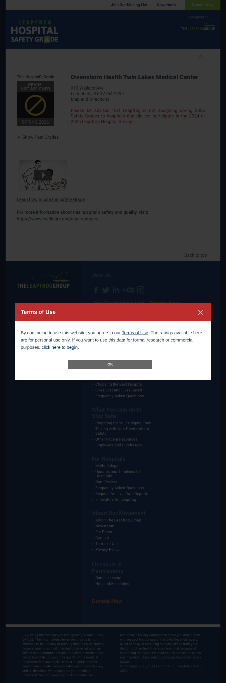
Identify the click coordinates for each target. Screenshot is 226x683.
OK (110, 364)
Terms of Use (135, 333)
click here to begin (60, 347)
